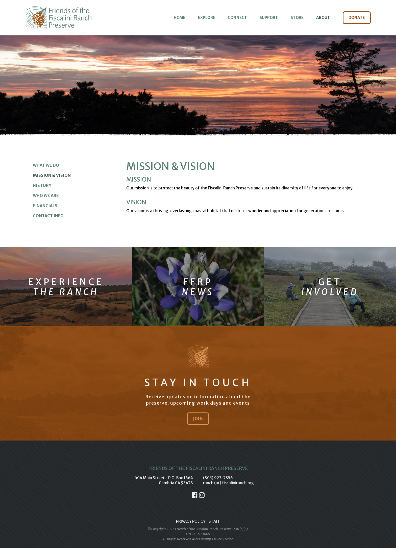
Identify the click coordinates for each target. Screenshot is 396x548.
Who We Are (46, 195)
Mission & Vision (52, 175)
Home (179, 17)
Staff (214, 521)
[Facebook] (194, 495)
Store (297, 17)
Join (198, 418)
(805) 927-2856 (218, 477)
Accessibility (201, 539)
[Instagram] (202, 495)
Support (269, 17)
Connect (237, 17)
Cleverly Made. (223, 539)
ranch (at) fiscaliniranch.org (228, 482)
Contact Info (48, 215)
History (42, 185)
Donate (357, 17)
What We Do (46, 165)
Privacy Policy (190, 521)
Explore (206, 17)
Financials (45, 205)
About (323, 17)
